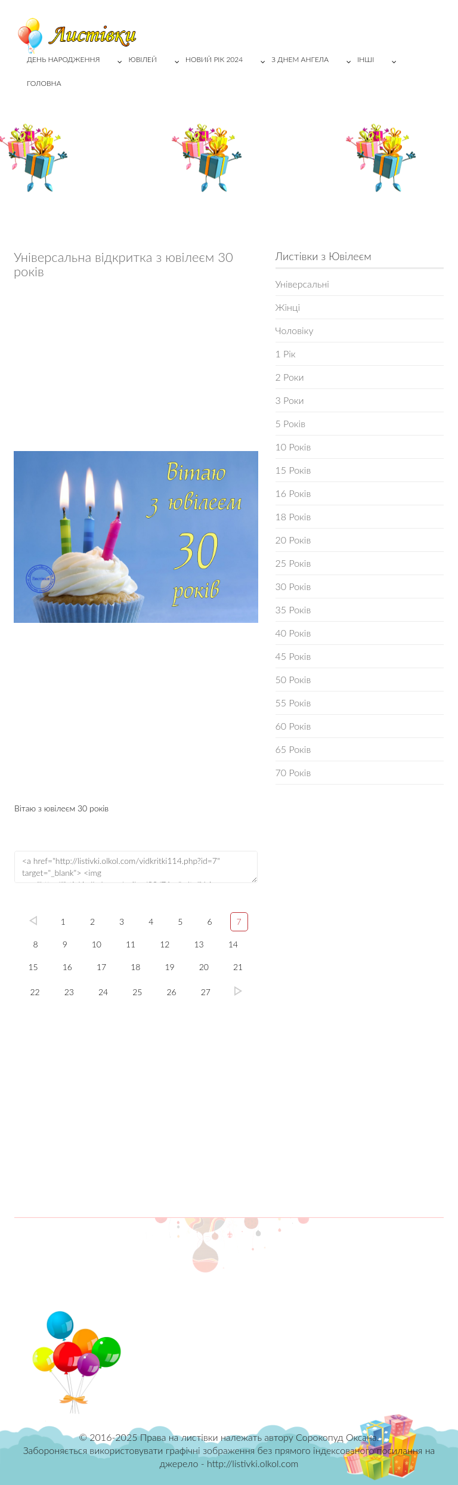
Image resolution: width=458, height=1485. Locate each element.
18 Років (293, 516)
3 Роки (290, 400)
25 (137, 992)
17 (101, 967)
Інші (380, 62)
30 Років (293, 586)
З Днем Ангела (314, 62)
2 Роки (290, 376)
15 (33, 967)
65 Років (293, 749)
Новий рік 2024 (228, 62)
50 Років (293, 679)
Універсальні (302, 283)
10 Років (293, 446)
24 (103, 992)
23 (69, 992)
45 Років (293, 656)
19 (169, 967)
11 (130, 944)
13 (199, 944)
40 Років (293, 632)
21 (238, 967)
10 (96, 944)
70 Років (293, 772)
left (33, 920)
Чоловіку (295, 330)
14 (233, 944)
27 (206, 992)
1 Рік (286, 353)
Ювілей (156, 62)
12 (164, 944)
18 (135, 967)
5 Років (290, 423)
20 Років (293, 539)
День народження (77, 62)
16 (67, 967)
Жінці (288, 307)
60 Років (293, 725)
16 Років (293, 493)
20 (204, 967)
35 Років (293, 609)
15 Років (293, 470)
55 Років (293, 702)
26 (172, 992)
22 (35, 992)
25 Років (293, 563)
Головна (44, 83)
